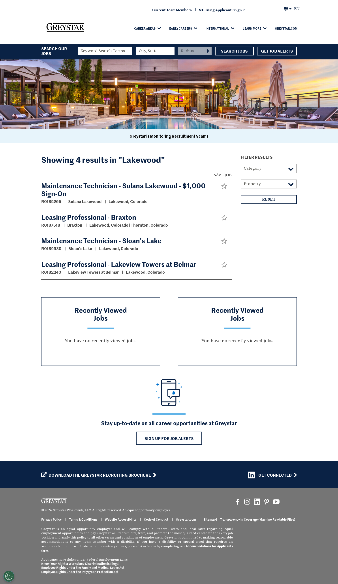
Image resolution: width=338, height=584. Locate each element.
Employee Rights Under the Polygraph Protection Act (79, 571)
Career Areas (145, 28)
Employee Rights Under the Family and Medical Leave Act (82, 567)
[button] (224, 186)
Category (252, 168)
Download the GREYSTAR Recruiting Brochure (96, 475)
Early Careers (180, 28)
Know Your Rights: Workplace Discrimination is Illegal (80, 563)
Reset (269, 199)
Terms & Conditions (83, 519)
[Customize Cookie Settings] (8, 576)
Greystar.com (286, 28)
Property (252, 183)
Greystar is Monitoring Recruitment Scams (169, 136)
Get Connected (270, 475)
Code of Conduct (156, 519)
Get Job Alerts (277, 51)
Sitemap (209, 519)
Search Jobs (234, 51)
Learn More (252, 28)
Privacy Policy (51, 519)
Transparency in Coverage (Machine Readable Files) (257, 519)
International (217, 28)
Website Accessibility (120, 519)
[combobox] (155, 51)
